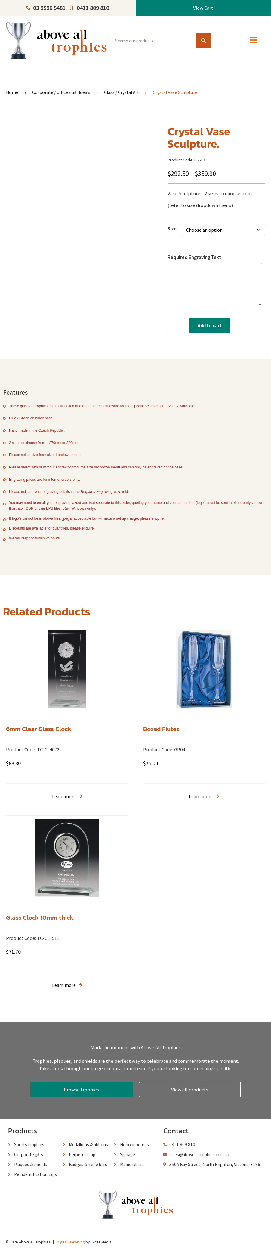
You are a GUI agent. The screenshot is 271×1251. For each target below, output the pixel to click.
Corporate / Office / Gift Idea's (61, 92)
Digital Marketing (71, 1242)
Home (12, 92)
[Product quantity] (176, 325)
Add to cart (210, 325)
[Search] (203, 40)
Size (172, 228)
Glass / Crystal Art (121, 92)
